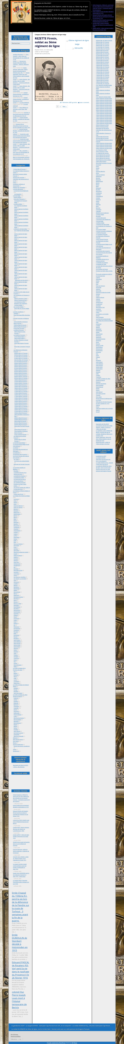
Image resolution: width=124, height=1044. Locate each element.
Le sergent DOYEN (100, 458)
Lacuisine (16, 572)
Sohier (15, 650)
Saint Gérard (17, 731)
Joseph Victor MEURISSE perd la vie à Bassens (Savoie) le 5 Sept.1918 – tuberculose (21, 874)
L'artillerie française (19, 330)
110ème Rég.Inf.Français (20, 389)
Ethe (15, 542)
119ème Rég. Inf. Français (20, 399)
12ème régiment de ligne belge (104, 115)
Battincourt (16, 512)
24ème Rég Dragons (19, 338)
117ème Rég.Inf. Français (20, 396)
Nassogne (16, 605)
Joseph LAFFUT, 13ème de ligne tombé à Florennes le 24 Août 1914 (21, 836)
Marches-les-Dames (19, 718)
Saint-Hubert (17, 640)
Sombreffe (16, 734)
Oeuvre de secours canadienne (22, 746)
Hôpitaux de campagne (19, 187)
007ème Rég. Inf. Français (20, 355)
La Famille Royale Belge (19, 443)
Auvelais (16, 701)
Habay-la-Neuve (18, 555)
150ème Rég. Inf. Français (20, 409)
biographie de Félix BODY (42, 3)
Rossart (16, 637)
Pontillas (16, 729)
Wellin (15, 666)
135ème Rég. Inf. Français (20, 406)
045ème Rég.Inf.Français (20, 363)
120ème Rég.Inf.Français (20, 401)
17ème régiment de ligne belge (104, 123)
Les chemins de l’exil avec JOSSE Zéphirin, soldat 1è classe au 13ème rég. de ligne (61, 7)
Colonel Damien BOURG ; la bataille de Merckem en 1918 (21, 94)
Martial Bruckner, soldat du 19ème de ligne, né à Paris (52, 18)
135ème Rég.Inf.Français (20, 325)
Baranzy (16, 509)
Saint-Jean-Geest (18, 693)
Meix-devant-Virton (18, 739)
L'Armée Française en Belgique (21, 318)
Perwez (15, 690)
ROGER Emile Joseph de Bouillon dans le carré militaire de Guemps (21, 843)
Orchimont (16, 618)
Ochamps (16, 613)
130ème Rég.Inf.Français (20, 404)
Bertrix (15, 515)
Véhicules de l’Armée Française (104, 402)
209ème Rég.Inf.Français (20, 418)
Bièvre (15, 517)
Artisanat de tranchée (18, 177)
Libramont (16, 582)
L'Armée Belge (16, 195)
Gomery (98, 294)
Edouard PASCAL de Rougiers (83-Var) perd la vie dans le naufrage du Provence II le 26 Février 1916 (103, 16)
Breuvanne (16, 525)
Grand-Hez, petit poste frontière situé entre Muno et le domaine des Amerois (21, 135)
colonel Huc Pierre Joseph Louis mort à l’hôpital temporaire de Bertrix (21, 821)
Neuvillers (16, 608)
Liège (15, 678)
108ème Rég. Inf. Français (20, 388)
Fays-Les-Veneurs (18, 544)
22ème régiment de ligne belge (104, 145)
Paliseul (16, 623)
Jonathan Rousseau (18, 54)
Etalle (15, 540)
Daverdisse (16, 537)
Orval (15, 622)
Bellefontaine (17, 514)
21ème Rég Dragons (19, 336)
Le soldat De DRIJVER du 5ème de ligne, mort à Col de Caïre (31, 1029)
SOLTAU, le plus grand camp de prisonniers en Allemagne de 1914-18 (21, 114)
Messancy (98, 335)
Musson (16, 602)
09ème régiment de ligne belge (104, 110)
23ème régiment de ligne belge (104, 146)
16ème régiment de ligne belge (104, 121)
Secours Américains (18, 744)
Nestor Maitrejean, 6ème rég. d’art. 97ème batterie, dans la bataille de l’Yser (59, 15)
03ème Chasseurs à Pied (20, 298)
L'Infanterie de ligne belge (20, 229)
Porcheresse (17, 628)
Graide (15, 554)
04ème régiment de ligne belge (104, 102)
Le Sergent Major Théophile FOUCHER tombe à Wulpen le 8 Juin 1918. (21, 882)
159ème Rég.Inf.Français (20, 413)
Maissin (16, 585)
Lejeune (15, 134)
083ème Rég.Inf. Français (20, 376)
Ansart (15, 502)
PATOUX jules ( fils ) (18, 73)
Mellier (15, 590)
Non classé (16, 741)
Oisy (97, 354)
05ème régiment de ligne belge (104, 103)
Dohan (15, 539)
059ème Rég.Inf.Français (20, 370)
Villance (98, 405)
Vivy (15, 661)
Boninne (16, 704)
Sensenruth (16, 751)
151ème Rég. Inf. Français (20, 411)
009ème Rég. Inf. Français (102, 45)
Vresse (15, 663)
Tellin (15, 653)
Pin (14, 625)
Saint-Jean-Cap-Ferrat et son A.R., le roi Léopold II (55, 1026)
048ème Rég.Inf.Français (20, 365)
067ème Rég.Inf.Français (20, 371)
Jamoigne (16, 569)
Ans (15, 671)
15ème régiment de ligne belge (104, 120)
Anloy (15, 501)
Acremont (16, 499)
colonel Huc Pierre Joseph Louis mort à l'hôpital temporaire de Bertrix (19, 999)
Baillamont (99, 176)
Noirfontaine (17, 612)
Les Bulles (15, 447)
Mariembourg (17, 723)
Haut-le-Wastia (17, 714)
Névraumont (17, 610)
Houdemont (17, 565)
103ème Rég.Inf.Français (20, 385)
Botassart (16, 522)
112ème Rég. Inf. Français (20, 391)
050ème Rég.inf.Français (20, 366)
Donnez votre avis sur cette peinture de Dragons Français (70, 1029)
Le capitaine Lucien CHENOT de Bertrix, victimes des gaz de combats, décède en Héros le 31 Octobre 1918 (60, 10)
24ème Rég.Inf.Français (20, 421)
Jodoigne (16, 688)
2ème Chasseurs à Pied (102, 151)
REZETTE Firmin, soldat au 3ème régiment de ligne (47, 42)
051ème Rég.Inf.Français (20, 368)
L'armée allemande (18, 189)
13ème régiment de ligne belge (104, 116)
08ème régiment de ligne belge (104, 108)
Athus (97, 173)
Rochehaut (16, 635)
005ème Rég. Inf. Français (20, 353)
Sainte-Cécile (17, 645)
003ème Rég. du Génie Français (104, 40)
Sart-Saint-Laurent (18, 733)
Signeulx (16, 648)
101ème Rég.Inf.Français (20, 381)
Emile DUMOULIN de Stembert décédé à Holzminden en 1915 (20, 942)
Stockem (16, 651)
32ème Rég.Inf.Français (20, 429)
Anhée (15, 699)
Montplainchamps (18, 597)
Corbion (16, 532)
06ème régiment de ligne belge (104, 105)
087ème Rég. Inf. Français (20, 378)
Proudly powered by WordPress (56, 1043)
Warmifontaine (17, 665)
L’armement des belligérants (103, 219)
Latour (15, 575)
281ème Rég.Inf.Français (20, 423)
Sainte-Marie (17, 646)
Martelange (17, 588)
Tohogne (16, 656)
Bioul (97, 206)
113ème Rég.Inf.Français (19, 169)
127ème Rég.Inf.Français (20, 403)
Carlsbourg (16, 527)
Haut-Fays (16, 562)
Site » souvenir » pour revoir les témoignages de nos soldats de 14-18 (21, 152)
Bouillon (16, 524)
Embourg (16, 675)
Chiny (14, 182)
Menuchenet (17, 592)
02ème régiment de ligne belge (104, 98)
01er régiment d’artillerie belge (104, 85)
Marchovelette (17, 719)
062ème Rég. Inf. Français (102, 53)
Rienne (15, 743)
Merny (15, 593)
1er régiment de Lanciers (102, 153)
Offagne (16, 615)
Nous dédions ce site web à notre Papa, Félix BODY (20, 109)
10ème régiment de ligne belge (104, 111)
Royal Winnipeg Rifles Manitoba (22, 315)
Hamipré (16, 559)
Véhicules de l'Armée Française (22, 464)
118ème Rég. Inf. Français (20, 398)
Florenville (16, 545)
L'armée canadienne (18, 312)
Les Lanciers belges (19, 307)
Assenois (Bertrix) (18, 506)
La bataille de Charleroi (20, 476)
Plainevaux (16, 627)
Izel (14, 567)
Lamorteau (16, 573)
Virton (15, 660)
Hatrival (16, 560)
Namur (15, 728)
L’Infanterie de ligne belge (102, 224)
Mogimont (16, 595)
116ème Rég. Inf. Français (20, 394)
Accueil (98, 412)
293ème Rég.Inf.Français (20, 326)
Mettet (15, 726)
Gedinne (98, 289)
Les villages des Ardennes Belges (21, 496)
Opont (15, 617)
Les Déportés (16, 452)
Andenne (16, 698)
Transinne (16, 658)
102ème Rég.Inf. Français (20, 383)
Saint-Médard (17, 641)
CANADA (16, 313)
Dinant (15, 709)
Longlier (16, 583)
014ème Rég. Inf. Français (20, 358)
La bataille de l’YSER (101, 264)
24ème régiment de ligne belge (104, 148)
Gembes (16, 549)
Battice (15, 673)
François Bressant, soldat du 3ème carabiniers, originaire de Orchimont (21, 851)
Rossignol (16, 638)
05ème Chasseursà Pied (20, 300)
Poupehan (16, 630)
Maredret (16, 721)
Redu (15, 633)
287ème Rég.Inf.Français (20, 424)
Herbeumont (17, 564)
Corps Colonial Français (20, 434)
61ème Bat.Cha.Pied (19, 328)
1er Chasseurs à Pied (19, 302)
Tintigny (16, 655)
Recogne (16, 632)
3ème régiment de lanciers (103, 156)
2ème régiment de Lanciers (103, 155)
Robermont (17, 683)
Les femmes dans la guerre (20, 454)
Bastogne (16, 511)
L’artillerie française (101, 233)
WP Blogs (74, 1043)
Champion (16, 706)
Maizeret (98, 382)
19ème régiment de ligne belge (104, 143)
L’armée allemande (101, 218)
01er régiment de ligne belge (21, 230)
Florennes (16, 711)
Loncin (15, 680)
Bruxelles (16, 471)
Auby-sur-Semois (18, 507)
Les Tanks (16, 459)
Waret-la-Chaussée (18, 736)
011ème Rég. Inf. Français (20, 356)
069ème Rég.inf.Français (20, 373)
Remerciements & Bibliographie (104, 398)
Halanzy (16, 557)
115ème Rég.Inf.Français (20, 393)
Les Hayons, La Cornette (20, 578)
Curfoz (15, 535)
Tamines (98, 395)
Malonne (15, 738)
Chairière (16, 529)
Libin (15, 580)
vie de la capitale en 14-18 (102, 403)
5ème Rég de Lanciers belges (21, 308)
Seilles (14, 749)
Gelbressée (16, 713)
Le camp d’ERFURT (24, 102)
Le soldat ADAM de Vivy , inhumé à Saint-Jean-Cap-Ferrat (91, 1026)
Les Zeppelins (17, 194)
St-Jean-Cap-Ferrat (18, 494)
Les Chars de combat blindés (21, 461)
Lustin (15, 716)
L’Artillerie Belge (100, 223)
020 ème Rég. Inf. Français (21, 360)
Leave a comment (84, 102)
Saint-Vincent (17, 643)
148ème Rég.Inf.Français (20, 408)
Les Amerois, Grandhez (20, 577)
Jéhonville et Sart (18, 570)
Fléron (15, 676)
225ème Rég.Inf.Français (20, 419)
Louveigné (16, 681)
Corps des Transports (19, 199)
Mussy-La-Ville (17, 603)
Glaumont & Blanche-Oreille (21, 552)
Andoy (97, 201)
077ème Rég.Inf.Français (20, 375)
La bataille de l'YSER (19, 477)
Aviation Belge (17, 197)
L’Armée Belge (99, 221)
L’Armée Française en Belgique (104, 231)
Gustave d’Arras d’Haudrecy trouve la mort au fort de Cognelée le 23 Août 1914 (21, 125)
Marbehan (16, 587)
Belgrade (16, 703)
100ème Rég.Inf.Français (20, 380)
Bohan (15, 520)
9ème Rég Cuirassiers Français (22, 346)
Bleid (15, 519)
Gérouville (16, 550)
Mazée (15, 724)
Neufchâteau (17, 607)
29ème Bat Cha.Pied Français (21, 426)
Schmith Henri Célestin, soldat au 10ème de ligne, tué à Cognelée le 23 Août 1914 (20, 858)
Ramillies (16, 691)
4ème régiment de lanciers (103, 158)
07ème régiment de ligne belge (104, 107)
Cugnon (16, 534)
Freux (15, 547)
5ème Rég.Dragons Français (21, 343)
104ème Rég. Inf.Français (20, 386)
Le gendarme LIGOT (101, 456)
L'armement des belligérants (21, 191)
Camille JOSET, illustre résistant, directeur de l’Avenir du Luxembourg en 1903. (103, 24)
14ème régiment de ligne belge (104, 118)
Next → (65, 106)
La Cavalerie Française (19, 335)
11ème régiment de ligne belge (104, 113)
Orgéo (15, 620)
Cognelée (16, 708)
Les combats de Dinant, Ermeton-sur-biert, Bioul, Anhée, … (20, 484)
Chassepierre (17, 530)
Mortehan (16, 598)
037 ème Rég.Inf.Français (20, 361)
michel (14, 61)
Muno (15, 600)
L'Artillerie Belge (18, 204)
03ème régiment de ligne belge (104, 100)
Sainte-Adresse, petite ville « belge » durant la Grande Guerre (20, 69)
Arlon (15, 504)
